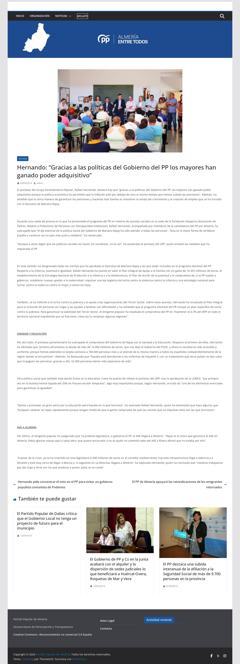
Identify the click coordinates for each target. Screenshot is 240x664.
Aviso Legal (107, 620)
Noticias (61, 16)
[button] (69, 16)
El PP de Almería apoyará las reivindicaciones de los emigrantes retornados (179, 484)
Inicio (20, 16)
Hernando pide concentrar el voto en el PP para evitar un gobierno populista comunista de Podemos (63, 484)
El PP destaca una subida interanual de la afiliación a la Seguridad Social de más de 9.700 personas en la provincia (192, 571)
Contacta (106, 628)
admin (40, 183)
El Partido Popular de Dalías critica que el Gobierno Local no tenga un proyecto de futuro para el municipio (47, 521)
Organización (40, 16)
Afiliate (82, 16)
